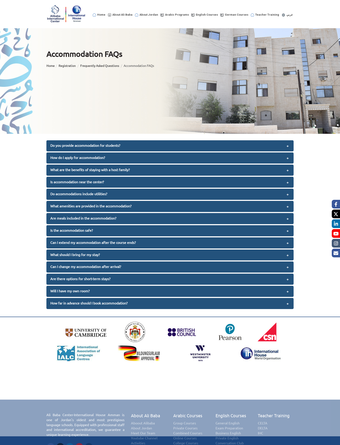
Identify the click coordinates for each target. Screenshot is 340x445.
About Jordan (146, 15)
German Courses (234, 15)
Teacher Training (264, 15)
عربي (287, 15)
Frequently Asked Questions (100, 66)
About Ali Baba (119, 15)
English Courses (204, 15)
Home (98, 15)
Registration (67, 66)
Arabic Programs (174, 15)
